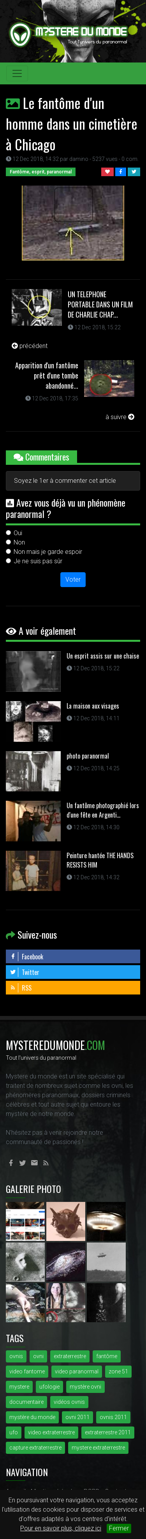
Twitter (24, 972)
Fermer (119, 1528)
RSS (21, 988)
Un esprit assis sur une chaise (103, 656)
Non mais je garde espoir (48, 551)
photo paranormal (88, 756)
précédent (29, 346)
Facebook (26, 956)
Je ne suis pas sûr (38, 561)
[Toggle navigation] (17, 73)
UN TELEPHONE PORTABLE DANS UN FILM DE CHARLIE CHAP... (100, 304)
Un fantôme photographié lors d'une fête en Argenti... (103, 810)
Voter (73, 579)
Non (19, 542)
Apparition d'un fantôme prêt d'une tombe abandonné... (46, 375)
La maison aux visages (93, 706)
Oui (18, 533)
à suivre (120, 417)
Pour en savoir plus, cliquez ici (60, 1528)
